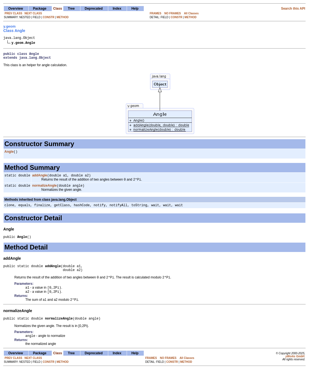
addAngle (39, 179)
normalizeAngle (44, 190)
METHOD (63, 17)
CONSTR (48, 17)
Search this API (293, 8)
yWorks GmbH (294, 367)
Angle (8, 155)
